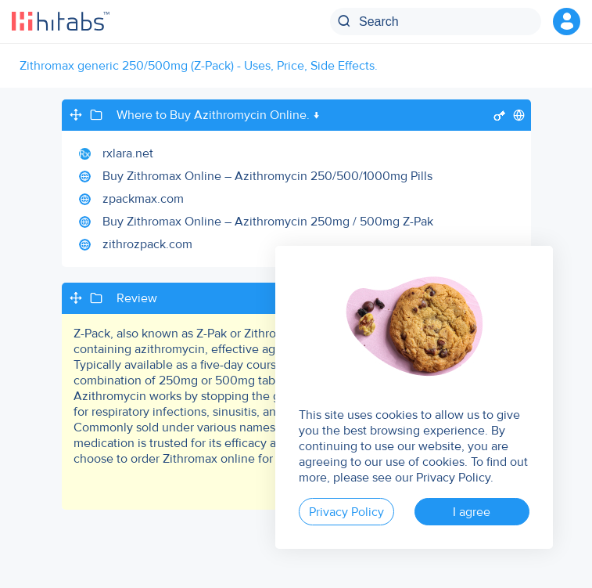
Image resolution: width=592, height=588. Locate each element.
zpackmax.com (143, 199)
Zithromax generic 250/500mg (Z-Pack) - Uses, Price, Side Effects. (199, 66)
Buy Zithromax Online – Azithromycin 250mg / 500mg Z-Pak (267, 221)
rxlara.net (127, 153)
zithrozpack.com (147, 244)
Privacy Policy (346, 512)
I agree (471, 512)
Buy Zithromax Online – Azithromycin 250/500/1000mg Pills (267, 176)
